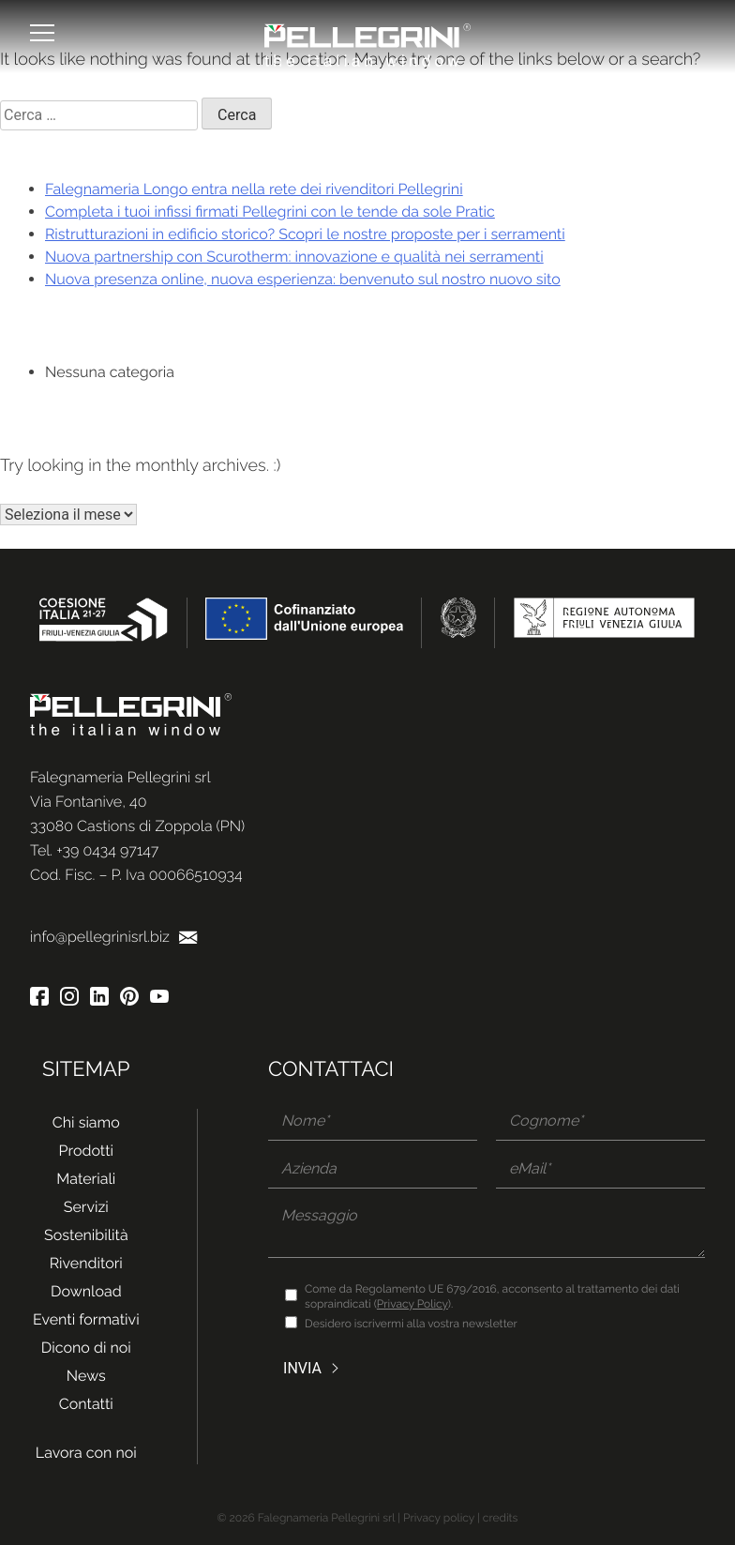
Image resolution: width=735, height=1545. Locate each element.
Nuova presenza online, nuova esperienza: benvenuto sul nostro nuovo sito (303, 279)
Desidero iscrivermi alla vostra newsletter (411, 1323)
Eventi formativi (86, 1319)
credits (500, 1517)
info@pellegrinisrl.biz (114, 937)
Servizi (86, 1207)
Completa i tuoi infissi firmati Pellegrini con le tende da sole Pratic (270, 211)
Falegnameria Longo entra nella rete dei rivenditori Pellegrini (254, 189)
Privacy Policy (412, 1303)
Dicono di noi (86, 1347)
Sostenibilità (86, 1235)
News (86, 1376)
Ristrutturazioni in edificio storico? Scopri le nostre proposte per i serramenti (305, 234)
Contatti (86, 1404)
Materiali (85, 1179)
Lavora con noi (86, 1453)
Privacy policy (438, 1517)
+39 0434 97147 (107, 850)
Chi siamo (86, 1122)
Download (86, 1291)
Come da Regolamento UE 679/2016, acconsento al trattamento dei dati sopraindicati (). (492, 1296)
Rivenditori (86, 1263)
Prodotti (86, 1150)
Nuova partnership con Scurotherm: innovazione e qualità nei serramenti (294, 256)
